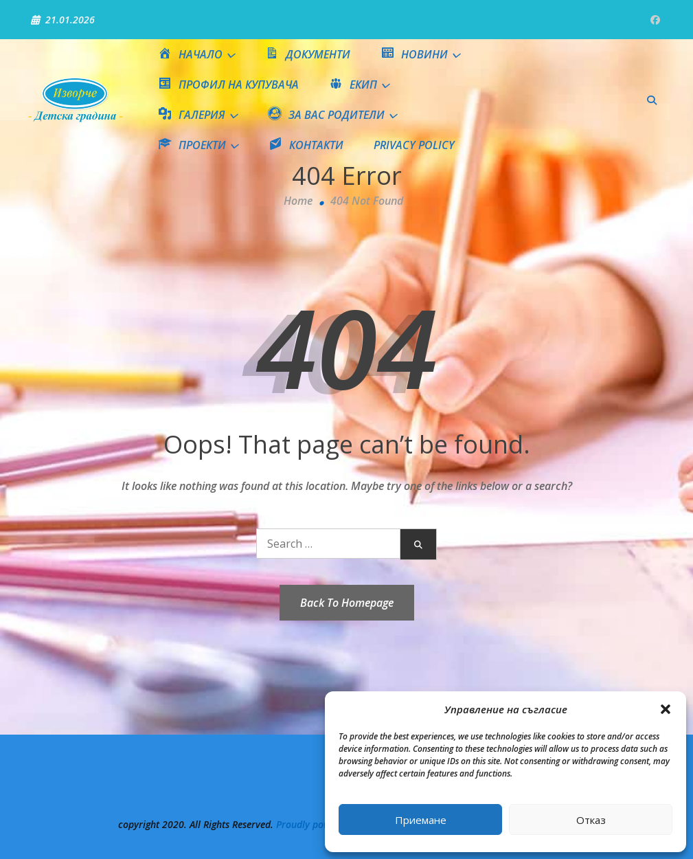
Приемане (420, 820)
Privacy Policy (414, 145)
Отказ (591, 820)
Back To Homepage (347, 602)
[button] (665, 709)
